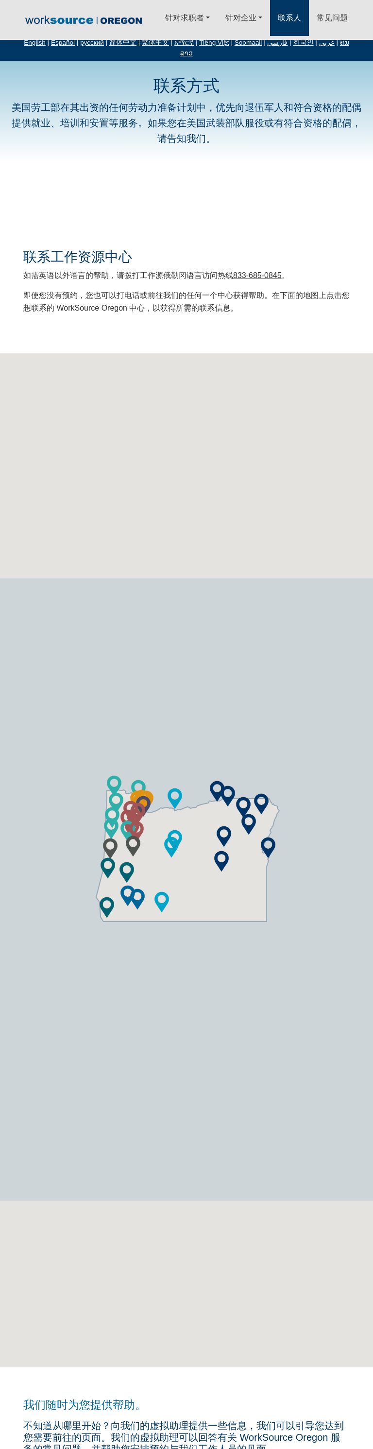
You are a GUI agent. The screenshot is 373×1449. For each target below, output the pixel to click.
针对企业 (240, 18)
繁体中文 (155, 42)
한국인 (303, 42)
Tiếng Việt (214, 42)
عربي (327, 42)
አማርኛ (184, 42)
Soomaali (248, 42)
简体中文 (122, 42)
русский (92, 42)
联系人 (289, 18)
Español (63, 42)
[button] (171, 847)
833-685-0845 (257, 275)
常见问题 (332, 18)
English (35, 42)
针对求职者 (184, 18)
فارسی (277, 42)
